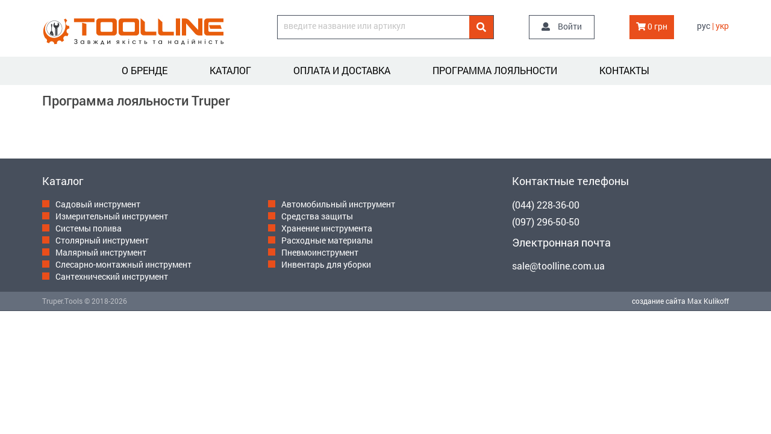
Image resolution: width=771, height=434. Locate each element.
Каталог (230, 70)
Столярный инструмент (102, 240)
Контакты (624, 70)
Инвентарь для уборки (326, 264)
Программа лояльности (494, 70)
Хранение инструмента (326, 228)
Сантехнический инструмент (111, 276)
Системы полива (88, 228)
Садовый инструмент (97, 204)
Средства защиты (317, 216)
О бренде (144, 70)
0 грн (651, 26)
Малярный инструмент (100, 252)
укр (722, 25)
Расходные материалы (327, 240)
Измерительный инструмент (111, 216)
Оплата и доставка (341, 70)
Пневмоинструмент (319, 252)
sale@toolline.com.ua (558, 265)
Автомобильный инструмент (338, 204)
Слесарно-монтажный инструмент (123, 264)
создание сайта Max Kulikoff (680, 301)
